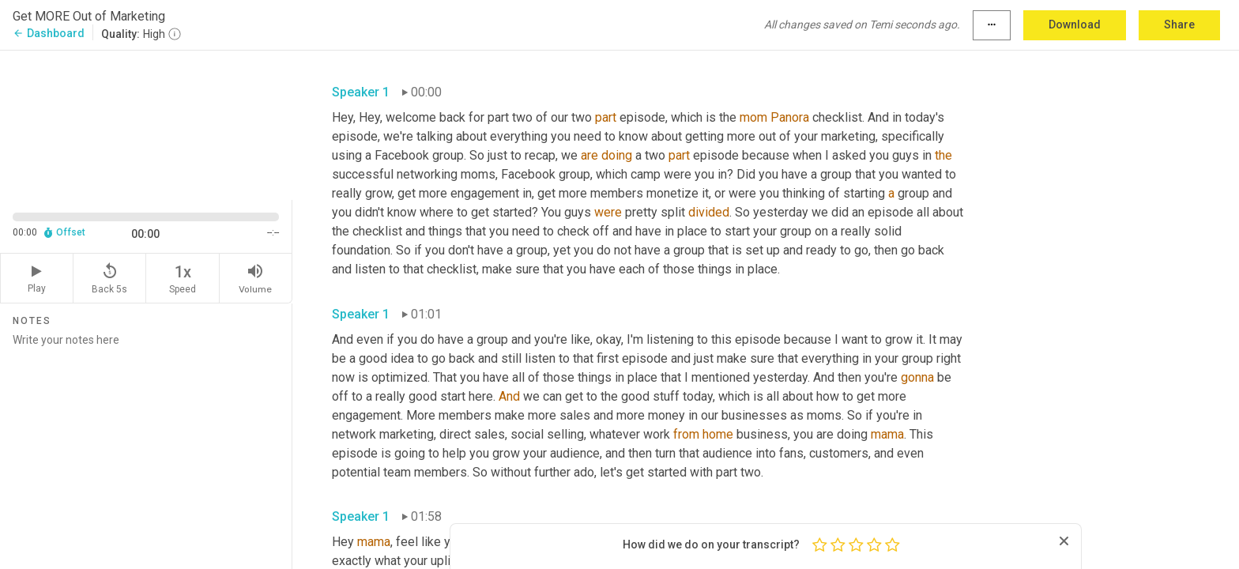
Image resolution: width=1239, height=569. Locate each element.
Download (1075, 24)
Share (1179, 24)
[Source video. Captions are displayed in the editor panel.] (146, 124)
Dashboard (49, 33)
